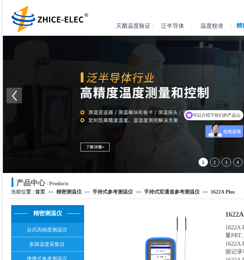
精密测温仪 (69, 192)
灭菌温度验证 (133, 26)
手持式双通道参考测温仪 (172, 192)
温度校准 (211, 26)
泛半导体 (172, 26)
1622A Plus (223, 192)
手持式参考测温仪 (112, 192)
